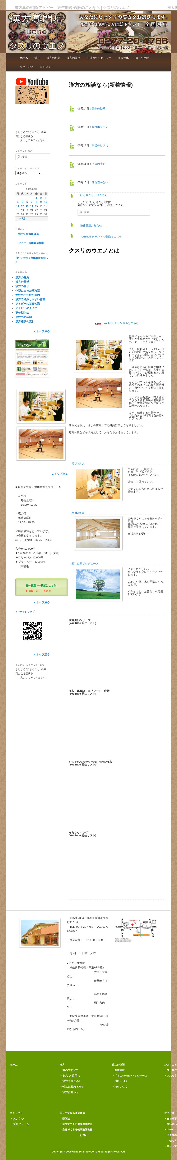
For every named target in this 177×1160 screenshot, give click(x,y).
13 (27, 206)
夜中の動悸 (98, 108)
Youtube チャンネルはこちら (117, 323)
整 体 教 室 (78, 512)
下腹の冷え (98, 163)
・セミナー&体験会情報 (30, 243)
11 (17, 206)
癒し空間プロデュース (85, 563)
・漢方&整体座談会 (27, 234)
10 (45, 202)
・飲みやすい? (69, 1070)
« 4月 (22, 218)
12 (22, 206)
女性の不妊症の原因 (27, 295)
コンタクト (46, 66)
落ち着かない (100, 182)
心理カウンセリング (99, 57)
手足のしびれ (100, 145)
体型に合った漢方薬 (27, 290)
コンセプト (15, 1113)
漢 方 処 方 (78, 463)
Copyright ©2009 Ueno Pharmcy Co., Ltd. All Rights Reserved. (89, 1151)
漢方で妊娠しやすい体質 (30, 299)
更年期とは (22, 312)
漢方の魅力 (53, 57)
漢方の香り (22, 286)
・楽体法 (65, 1118)
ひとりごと (26, 66)
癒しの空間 (142, 57)
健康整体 (123, 57)
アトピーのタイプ (26, 308)
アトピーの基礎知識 (27, 303)
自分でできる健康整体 (72, 1113)
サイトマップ (26, 611)
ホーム (24, 57)
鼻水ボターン (100, 126)
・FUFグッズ (119, 1086)
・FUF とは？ (120, 1081)
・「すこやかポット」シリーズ (129, 1075)
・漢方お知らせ (69, 1092)
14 (31, 206)
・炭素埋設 (118, 1070)
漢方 (37, 57)
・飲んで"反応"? (70, 1075)
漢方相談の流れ (24, 321)
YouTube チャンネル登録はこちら (99, 236)
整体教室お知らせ (90, 225)
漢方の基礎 (73, 57)
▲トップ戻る (41, 331)
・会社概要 (170, 1118)
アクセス (169, 1113)
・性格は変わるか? (71, 1086)
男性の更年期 (23, 317)
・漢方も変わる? (70, 1081)
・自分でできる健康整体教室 (76, 1124)
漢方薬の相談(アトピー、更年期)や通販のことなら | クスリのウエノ (72, 8)
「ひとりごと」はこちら (92, 195)
